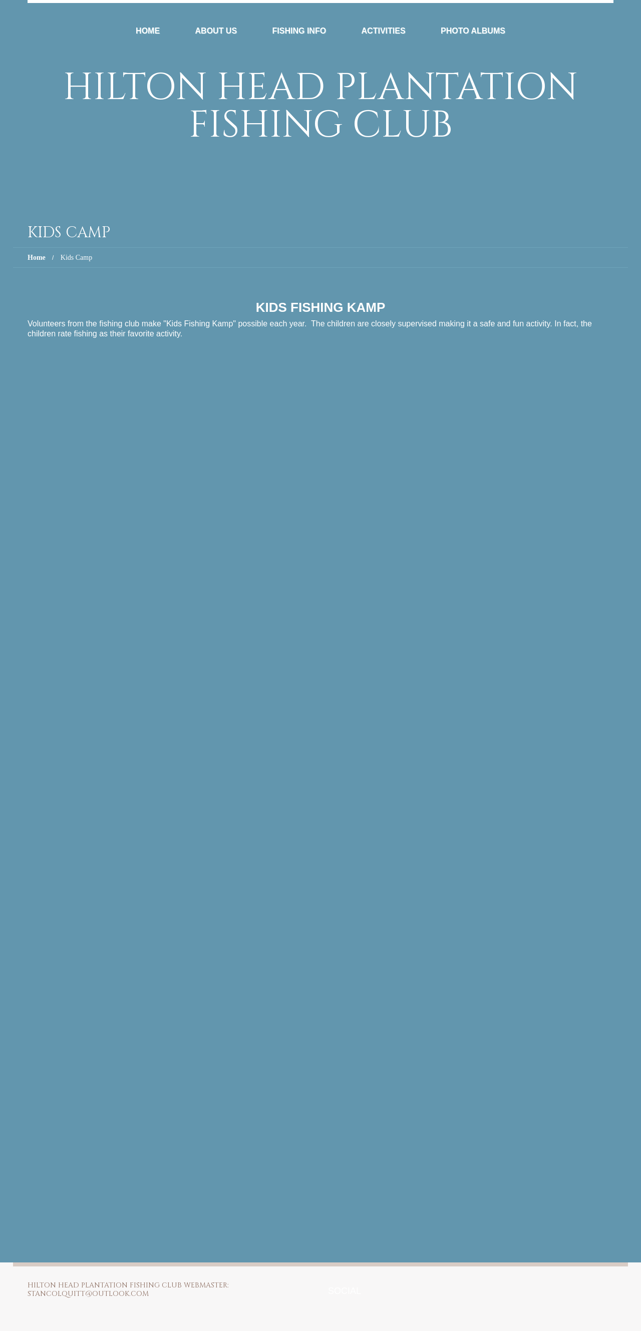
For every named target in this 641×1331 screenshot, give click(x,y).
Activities (384, 31)
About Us (216, 31)
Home (148, 31)
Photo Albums (473, 31)
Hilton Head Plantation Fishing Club (320, 107)
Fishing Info (299, 31)
